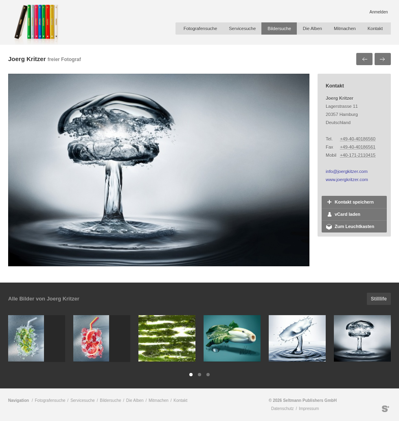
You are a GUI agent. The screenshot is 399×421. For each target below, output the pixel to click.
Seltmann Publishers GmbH (385, 409)
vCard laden (347, 214)
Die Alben (312, 28)
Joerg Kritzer (27, 58)
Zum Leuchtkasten (354, 226)
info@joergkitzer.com (347, 171)
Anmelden (378, 12)
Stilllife (379, 299)
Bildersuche (279, 28)
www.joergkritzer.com (347, 179)
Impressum (309, 408)
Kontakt (375, 28)
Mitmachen (345, 28)
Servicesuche (242, 28)
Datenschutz (282, 408)
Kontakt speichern (354, 202)
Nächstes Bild (383, 59)
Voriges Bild (364, 59)
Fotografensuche (200, 28)
